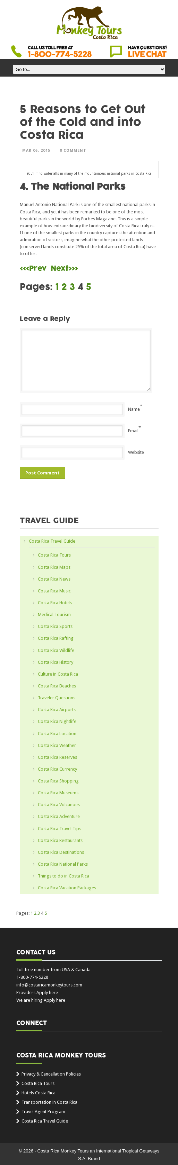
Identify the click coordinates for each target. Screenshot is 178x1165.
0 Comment (73, 150)
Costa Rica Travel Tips (59, 828)
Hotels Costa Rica (39, 1092)
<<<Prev (33, 268)
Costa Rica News (54, 579)
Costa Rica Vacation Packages (67, 887)
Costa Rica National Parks (63, 864)
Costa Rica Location (57, 733)
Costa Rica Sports (55, 626)
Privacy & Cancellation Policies (51, 1074)
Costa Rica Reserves (57, 757)
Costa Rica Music (54, 590)
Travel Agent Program (43, 1111)
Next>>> (64, 268)
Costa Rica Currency (57, 769)
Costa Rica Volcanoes (59, 804)
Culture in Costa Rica (58, 674)
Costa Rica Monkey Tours (89, 23)
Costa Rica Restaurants (60, 840)
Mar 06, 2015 (36, 150)
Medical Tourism (54, 614)
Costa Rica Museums (58, 792)
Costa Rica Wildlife (56, 650)
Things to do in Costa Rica (63, 876)
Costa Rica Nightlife (57, 721)
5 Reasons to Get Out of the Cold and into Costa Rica (82, 122)
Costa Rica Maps (54, 567)
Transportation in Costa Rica (49, 1102)
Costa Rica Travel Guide (52, 541)
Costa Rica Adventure (59, 816)
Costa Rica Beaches (57, 685)
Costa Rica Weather (57, 745)
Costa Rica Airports (57, 709)
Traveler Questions (56, 697)
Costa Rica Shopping (58, 781)
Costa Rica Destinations (61, 852)
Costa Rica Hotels (55, 602)
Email (133, 430)
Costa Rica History (55, 662)
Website (136, 452)
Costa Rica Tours (54, 555)
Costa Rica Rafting (56, 638)
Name (134, 409)
